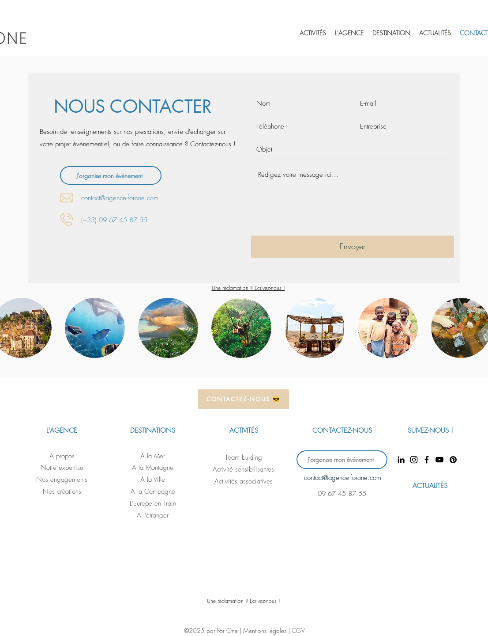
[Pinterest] (453, 459)
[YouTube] (439, 460)
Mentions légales (265, 630)
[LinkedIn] (401, 460)
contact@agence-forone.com (119, 198)
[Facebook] (427, 460)
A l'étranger (153, 515)
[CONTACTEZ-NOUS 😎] (243, 399)
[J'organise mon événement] (110, 175)
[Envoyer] (352, 247)
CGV (298, 630)
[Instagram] (414, 460)
